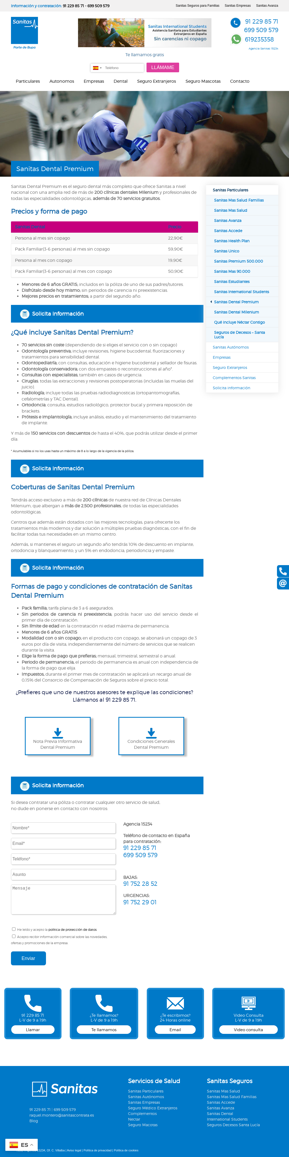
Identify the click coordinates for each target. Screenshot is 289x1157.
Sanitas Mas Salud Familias (239, 200)
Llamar (33, 1029)
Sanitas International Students (241, 291)
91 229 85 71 (73, 5)
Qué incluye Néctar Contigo (239, 322)
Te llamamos (104, 1029)
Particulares (28, 81)
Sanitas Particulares (230, 190)
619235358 (259, 39)
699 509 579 (98, 5)
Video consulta (248, 1029)
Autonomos (61, 81)
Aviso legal (74, 1150)
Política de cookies (126, 1150)
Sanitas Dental (220, 1113)
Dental (121, 81)
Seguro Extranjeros (156, 81)
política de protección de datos (72, 930)
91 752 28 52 (140, 883)
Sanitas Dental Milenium (236, 312)
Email (175, 1029)
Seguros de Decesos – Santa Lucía (239, 334)
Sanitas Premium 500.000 (238, 261)
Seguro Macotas (142, 1124)
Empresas (94, 81)
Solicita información (58, 314)
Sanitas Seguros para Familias (197, 5)
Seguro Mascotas (203, 81)
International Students (227, 1119)
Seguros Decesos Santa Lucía (233, 1124)
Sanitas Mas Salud (230, 210)
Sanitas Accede (228, 230)
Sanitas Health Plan (231, 241)
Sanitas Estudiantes (231, 281)
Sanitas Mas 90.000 (232, 271)
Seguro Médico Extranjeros (152, 1108)
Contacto (239, 81)
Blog (33, 1120)
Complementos (142, 1113)
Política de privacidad (97, 1150)
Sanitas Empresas (238, 5)
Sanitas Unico (226, 251)
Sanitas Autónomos (231, 347)
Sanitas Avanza (267, 5)
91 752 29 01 (140, 902)
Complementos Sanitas (234, 377)
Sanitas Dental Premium (236, 302)
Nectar (134, 1119)
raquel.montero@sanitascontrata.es (61, 1115)
